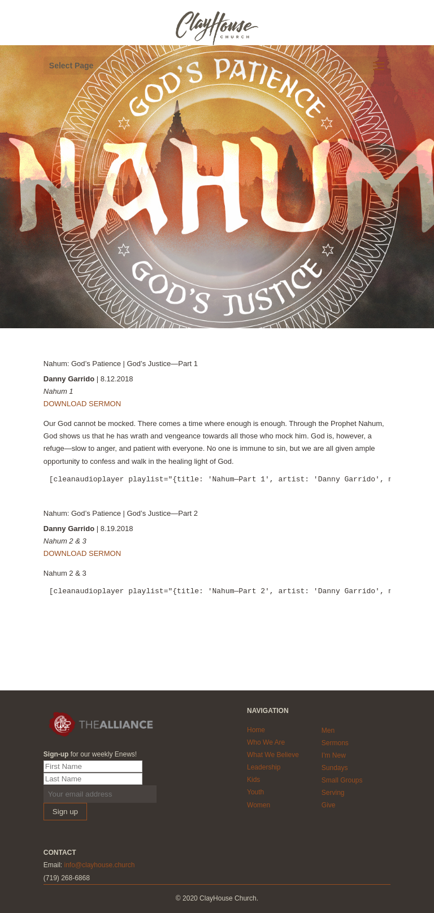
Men (328, 730)
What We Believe (273, 755)
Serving (333, 793)
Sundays (335, 768)
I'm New (334, 755)
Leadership (263, 767)
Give (329, 805)
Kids (253, 780)
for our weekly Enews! (90, 754)
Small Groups (342, 780)
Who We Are (266, 742)
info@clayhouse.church (99, 865)
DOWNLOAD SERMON (82, 403)
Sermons (335, 743)
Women (258, 805)
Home (256, 730)
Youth (255, 792)
